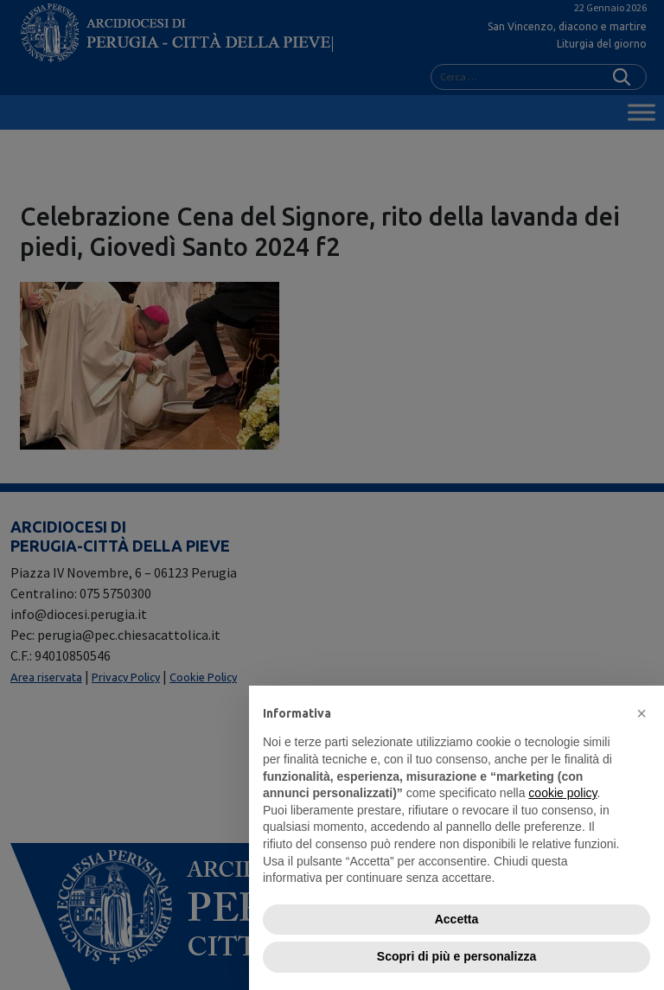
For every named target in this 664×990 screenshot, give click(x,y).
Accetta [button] (457, 919)
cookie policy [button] (562, 793)
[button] (641, 713)
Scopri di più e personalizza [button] (456, 956)
